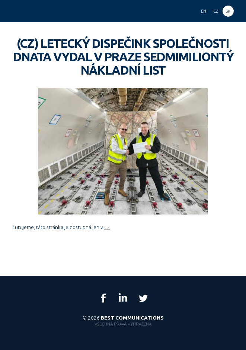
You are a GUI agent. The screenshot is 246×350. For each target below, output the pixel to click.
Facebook (103, 298)
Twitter (142, 298)
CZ (107, 227)
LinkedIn (123, 298)
